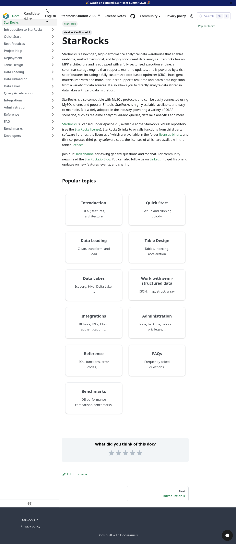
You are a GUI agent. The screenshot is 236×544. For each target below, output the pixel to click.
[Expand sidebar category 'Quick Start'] (52, 36)
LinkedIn (156, 159)
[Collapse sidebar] (29, 503)
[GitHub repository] (132, 16)
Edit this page (74, 474)
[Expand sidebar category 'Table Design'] (52, 65)
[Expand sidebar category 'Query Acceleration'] (52, 93)
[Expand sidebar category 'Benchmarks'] (52, 128)
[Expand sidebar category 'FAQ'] (52, 121)
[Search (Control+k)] (213, 16)
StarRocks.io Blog (97, 159)
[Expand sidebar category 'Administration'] (52, 107)
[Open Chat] (227, 535)
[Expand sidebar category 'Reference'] (52, 114)
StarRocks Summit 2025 (80, 16)
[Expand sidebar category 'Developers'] (52, 136)
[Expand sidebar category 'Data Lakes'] (52, 86)
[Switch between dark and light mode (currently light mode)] (191, 16)
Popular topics (206, 26)
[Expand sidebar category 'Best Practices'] (52, 44)
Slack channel (85, 154)
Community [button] (148, 16)
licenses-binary (170, 134)
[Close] (231, 3)
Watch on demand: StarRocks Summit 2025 (118, 3)
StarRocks (69, 124)
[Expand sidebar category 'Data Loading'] (52, 72)
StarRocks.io (29, 520)
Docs (15, 16)
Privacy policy (175, 16)
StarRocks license (87, 129)
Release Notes (115, 16)
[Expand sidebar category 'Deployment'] (52, 58)
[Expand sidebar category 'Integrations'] (52, 100)
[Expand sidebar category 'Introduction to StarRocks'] (52, 29)
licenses (77, 145)
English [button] (50, 13)
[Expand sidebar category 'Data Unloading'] (52, 79)
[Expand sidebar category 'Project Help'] (52, 51)
